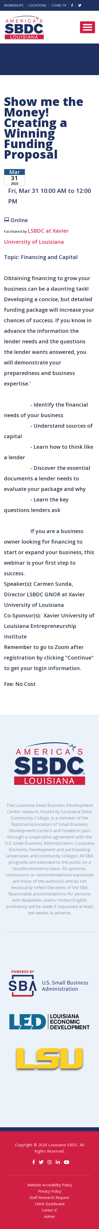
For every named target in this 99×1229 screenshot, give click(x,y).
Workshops (13, 5)
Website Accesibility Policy (49, 1184)
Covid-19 (58, 5)
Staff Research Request (49, 1197)
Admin (49, 1216)
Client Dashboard (49, 1203)
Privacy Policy (49, 1191)
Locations (37, 5)
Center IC (50, 1210)
